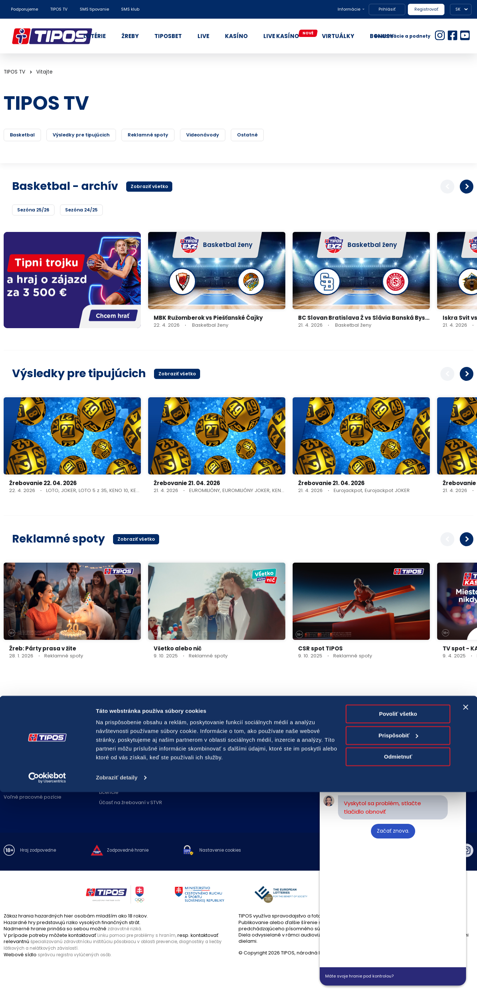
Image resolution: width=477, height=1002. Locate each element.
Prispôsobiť (398, 945)
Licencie (109, 794)
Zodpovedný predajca (221, 763)
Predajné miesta (214, 743)
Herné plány (113, 773)
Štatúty (107, 783)
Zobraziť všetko (150, 187)
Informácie (349, 9)
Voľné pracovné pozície (32, 798)
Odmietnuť (398, 967)
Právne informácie (26, 763)
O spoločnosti (20, 743)
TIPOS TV (59, 9)
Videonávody (239, 135)
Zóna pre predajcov (218, 773)
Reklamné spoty (175, 135)
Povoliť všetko (398, 924)
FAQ (104, 743)
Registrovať (426, 9)
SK (458, 9)
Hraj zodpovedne (40, 852)
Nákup (11, 753)
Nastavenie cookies (234, 852)
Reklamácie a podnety (403, 36)
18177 (405, 744)
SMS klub (130, 9)
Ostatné (291, 135)
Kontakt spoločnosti (313, 743)
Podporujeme (24, 9)
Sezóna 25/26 (34, 210)
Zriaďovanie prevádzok (222, 753)
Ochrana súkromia (26, 773)
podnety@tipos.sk (429, 759)
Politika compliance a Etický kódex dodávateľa (43, 786)
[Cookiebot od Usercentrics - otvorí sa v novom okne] (47, 987)
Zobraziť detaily (117, 987)
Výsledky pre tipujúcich (96, 135)
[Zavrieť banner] (465, 917)
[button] (467, 188)
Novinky (108, 763)
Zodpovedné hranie (123, 753)
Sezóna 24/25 (85, 210)
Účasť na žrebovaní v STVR (130, 804)
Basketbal (26, 135)
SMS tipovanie (94, 9)
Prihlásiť (387, 9)
